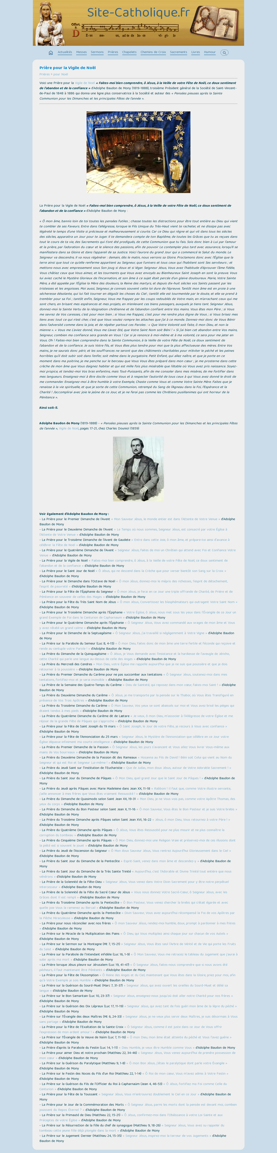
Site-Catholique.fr (138, 13)
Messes (81, 52)
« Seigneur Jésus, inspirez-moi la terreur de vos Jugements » (167, 1136)
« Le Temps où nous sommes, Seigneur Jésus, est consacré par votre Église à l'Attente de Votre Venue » (133, 532)
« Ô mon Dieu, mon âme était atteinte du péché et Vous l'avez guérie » (179, 1038)
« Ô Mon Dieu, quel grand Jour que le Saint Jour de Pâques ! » (158, 779)
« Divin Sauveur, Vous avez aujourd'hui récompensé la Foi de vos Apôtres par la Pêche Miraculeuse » (137, 916)
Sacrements (178, 52)
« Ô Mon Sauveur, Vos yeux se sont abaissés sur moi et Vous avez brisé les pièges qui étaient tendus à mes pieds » (136, 708)
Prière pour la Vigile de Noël (67, 68)
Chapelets (129, 52)
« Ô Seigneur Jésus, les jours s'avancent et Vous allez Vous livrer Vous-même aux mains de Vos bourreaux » (134, 750)
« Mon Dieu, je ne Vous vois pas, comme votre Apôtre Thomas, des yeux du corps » (137, 802)
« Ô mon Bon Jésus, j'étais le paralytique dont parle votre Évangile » (176, 1064)
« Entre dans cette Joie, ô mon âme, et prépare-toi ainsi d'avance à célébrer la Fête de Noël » (134, 542)
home (51, 53)
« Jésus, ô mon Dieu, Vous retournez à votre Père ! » (191, 820)
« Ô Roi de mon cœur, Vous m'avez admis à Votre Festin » (185, 1074)
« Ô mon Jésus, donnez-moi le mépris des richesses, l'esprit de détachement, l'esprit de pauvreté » (133, 584)
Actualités (65, 52)
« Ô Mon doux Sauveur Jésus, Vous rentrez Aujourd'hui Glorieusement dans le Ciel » (169, 851)
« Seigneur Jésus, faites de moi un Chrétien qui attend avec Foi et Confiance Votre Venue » (137, 553)
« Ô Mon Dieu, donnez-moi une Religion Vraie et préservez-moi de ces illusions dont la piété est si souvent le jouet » (137, 843)
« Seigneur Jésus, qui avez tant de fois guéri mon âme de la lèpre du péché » (180, 1007)
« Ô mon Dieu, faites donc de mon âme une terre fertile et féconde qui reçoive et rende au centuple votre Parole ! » (137, 646)
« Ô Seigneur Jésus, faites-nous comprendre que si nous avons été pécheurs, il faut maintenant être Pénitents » (133, 967)
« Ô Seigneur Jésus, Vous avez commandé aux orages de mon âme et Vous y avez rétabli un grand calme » (137, 625)
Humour (210, 52)
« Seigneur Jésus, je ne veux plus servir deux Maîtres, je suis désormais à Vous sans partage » (138, 1019)
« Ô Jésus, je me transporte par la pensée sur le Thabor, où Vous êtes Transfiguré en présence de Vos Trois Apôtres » (136, 698)
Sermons (97, 52)
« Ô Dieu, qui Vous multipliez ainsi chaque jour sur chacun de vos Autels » (174, 934)
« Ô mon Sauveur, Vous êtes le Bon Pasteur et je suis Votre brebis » (187, 810)
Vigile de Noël (85, 83)
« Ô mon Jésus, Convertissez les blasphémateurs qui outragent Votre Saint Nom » (177, 602)
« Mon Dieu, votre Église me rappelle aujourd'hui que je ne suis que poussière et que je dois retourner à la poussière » (133, 667)
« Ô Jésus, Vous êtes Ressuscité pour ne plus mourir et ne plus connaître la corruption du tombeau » (131, 833)
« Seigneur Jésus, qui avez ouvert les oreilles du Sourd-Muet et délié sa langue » (133, 988)
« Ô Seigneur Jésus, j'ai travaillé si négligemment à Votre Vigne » (160, 633)
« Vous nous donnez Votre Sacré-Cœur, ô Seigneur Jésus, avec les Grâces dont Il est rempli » (133, 895)
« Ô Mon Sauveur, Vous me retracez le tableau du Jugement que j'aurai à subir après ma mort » (138, 957)
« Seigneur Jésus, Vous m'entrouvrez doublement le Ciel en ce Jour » (149, 1095)
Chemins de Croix (153, 52)
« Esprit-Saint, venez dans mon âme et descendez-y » (160, 861)
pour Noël (60, 75)
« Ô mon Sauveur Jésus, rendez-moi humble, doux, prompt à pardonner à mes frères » (137, 926)
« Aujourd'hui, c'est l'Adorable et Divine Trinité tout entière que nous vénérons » (135, 874)
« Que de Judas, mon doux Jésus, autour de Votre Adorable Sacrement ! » (177, 768)
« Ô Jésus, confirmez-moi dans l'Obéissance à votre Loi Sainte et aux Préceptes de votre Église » (131, 1118)
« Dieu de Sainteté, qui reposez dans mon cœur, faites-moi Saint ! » (172, 685)
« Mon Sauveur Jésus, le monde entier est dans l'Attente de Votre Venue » (165, 519)
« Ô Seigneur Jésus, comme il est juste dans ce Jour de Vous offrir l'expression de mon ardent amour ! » (130, 1030)
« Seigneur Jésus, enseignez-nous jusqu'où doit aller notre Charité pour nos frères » (172, 996)
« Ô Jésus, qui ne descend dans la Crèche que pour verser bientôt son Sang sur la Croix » (161, 571)
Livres (195, 52)
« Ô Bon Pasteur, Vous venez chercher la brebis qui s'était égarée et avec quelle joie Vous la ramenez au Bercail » (133, 905)
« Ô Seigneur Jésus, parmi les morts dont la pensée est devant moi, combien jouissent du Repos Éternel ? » (138, 1107)
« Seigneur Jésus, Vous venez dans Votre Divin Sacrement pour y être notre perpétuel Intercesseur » (134, 884)
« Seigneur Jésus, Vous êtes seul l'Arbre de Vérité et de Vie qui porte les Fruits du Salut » (137, 947)
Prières (113, 52)
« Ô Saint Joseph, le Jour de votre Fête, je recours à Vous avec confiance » (172, 727)
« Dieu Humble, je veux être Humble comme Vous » (157, 1048)
